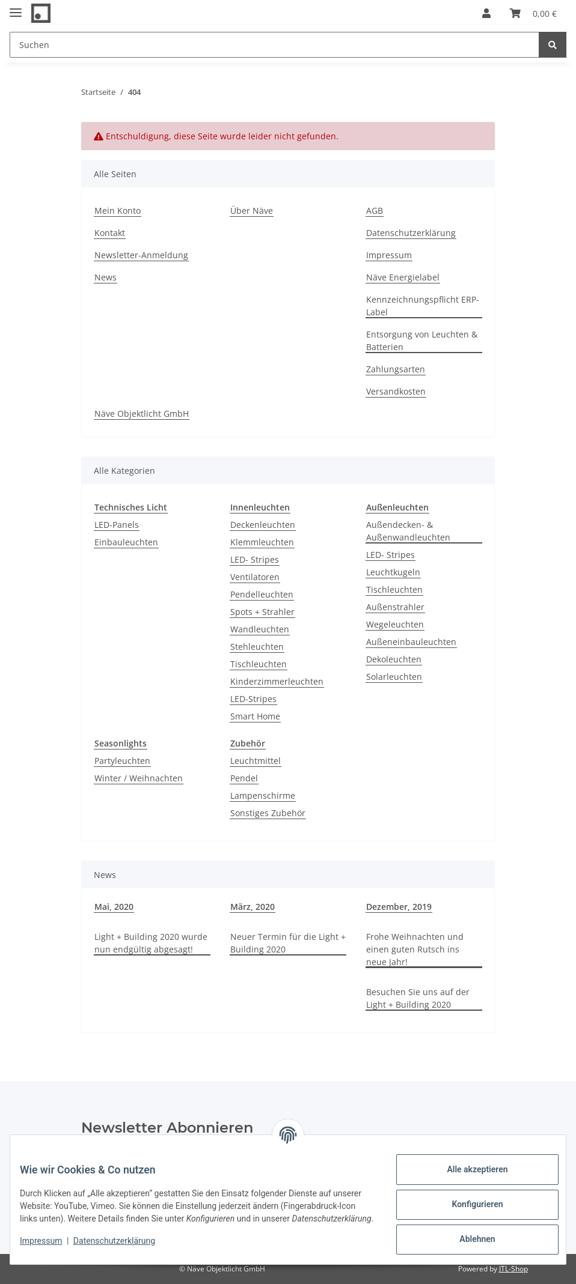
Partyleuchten (122, 760)
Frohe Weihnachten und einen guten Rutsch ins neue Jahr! (415, 949)
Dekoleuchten (393, 659)
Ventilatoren (255, 577)
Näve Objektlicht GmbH (141, 413)
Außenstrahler (395, 607)
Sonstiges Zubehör (267, 813)
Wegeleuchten (395, 624)
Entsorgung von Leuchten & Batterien (421, 341)
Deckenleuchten (262, 524)
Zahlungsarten (395, 369)
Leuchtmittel (255, 760)
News (105, 277)
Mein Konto (117, 210)
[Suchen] (274, 45)
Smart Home (255, 716)
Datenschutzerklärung (411, 232)
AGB (374, 210)
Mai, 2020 (113, 906)
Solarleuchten (394, 676)
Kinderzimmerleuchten (276, 681)
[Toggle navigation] (16, 7)
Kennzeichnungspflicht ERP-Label (422, 306)
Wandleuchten (259, 629)
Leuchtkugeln (393, 572)
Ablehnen (467, 1239)
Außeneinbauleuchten (411, 641)
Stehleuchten (257, 646)
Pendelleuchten (261, 594)
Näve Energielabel (403, 277)
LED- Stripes (254, 559)
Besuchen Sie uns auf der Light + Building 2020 (418, 998)
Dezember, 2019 (399, 906)
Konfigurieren (467, 1204)
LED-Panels (116, 524)
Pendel (244, 778)
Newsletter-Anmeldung (141, 255)
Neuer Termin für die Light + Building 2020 (288, 943)
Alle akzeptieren (467, 1169)
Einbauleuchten (126, 542)
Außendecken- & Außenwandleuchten (408, 531)
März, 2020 (252, 906)
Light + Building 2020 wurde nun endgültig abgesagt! (150, 943)
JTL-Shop (513, 1269)
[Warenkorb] (533, 13)
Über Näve (251, 210)
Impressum (389, 255)
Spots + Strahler (262, 611)
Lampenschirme (262, 795)
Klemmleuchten (262, 542)
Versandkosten (396, 391)
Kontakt (109, 232)
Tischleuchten (258, 664)
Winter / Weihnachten (138, 778)
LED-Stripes (253, 698)
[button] (486, 13)
